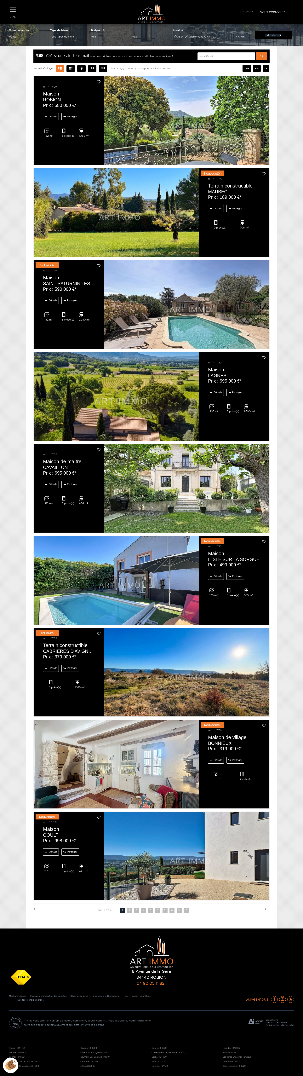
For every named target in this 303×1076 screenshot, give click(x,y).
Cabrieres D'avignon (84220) (237, 1057)
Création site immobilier (277, 1022)
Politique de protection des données (52, 996)
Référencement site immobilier (280, 1025)
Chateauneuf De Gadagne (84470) (169, 1052)
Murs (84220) (158, 1061)
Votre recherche (19, 30)
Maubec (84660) (17, 1052)
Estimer (246, 12)
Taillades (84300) (231, 1048)
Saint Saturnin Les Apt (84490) (24, 1061)
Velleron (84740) (231, 1061)
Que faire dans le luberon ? (56, 999)
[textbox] (204, 37)
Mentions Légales (18, 996)
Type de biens (59, 30)
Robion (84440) (17, 1048)
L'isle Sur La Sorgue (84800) (94, 1052)
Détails (51, 116)
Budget (95, 30)
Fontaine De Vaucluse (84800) (24, 1066)
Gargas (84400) (159, 1057)
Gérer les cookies (85, 996)
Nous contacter (272, 12)
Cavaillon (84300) (89, 1048)
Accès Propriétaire (23, 999)
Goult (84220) (229, 1052)
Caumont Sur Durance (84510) (95, 1057)
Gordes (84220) (159, 1048)
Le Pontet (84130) (89, 1061)
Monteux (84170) (160, 1066)
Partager (70, 116)
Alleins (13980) (87, 1066)
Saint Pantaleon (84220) (234, 1066)
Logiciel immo (272, 1020)
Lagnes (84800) (17, 1057)
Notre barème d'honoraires (114, 996)
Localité (178, 30)
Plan (136, 996)
